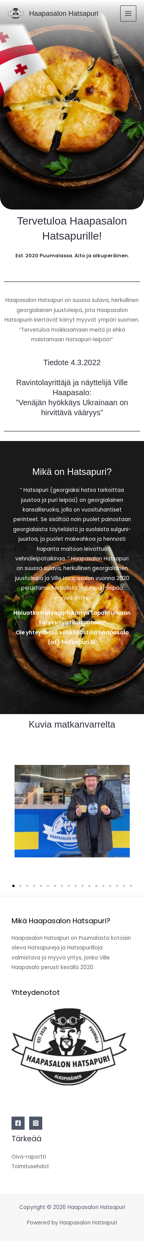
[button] (12, 823)
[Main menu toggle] (128, 13)
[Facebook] (18, 1123)
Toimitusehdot (30, 1166)
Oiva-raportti (29, 1157)
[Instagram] (35, 1123)
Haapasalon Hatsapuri (63, 13)
